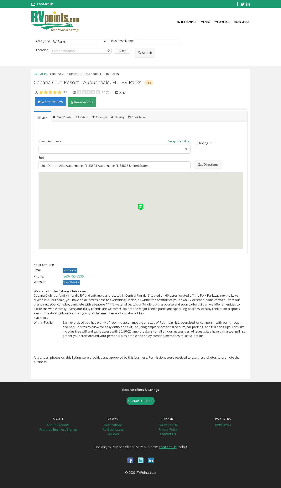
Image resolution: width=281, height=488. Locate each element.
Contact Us (45, 4)
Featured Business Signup (58, 429)
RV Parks (205, 22)
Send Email (69, 270)
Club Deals (62, 117)
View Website (71, 282)
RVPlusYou (223, 425)
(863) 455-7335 (73, 276)
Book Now (136, 117)
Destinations (113, 425)
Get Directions (208, 164)
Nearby (118, 117)
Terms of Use (168, 425)
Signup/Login (242, 22)
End (41, 157)
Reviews (99, 117)
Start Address (50, 141)
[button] (141, 207)
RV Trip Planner (186, 22)
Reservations (82, 102)
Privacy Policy (168, 429)
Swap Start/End (179, 141)
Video (81, 117)
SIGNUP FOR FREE (140, 401)
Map (42, 117)
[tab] (42, 116)
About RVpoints (58, 425)
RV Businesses (222, 22)
